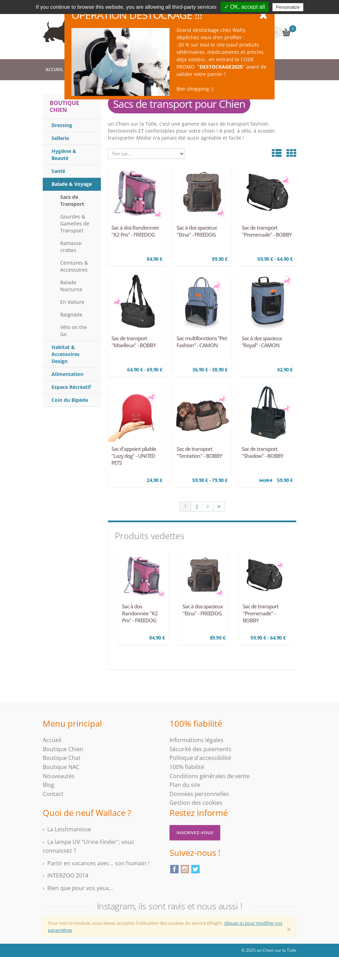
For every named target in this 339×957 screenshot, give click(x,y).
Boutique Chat (62, 758)
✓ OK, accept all (244, 7)
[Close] (289, 929)
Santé (58, 171)
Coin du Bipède (69, 400)
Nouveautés (59, 776)
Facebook (174, 869)
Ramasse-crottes (71, 246)
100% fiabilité (187, 767)
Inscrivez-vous (195, 832)
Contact (53, 794)
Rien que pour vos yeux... (80, 888)
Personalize (288, 7)
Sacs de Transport (72, 200)
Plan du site (185, 785)
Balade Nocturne (71, 286)
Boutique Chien (64, 106)
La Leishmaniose (69, 829)
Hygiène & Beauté (63, 154)
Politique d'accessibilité (200, 758)
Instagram (185, 869)
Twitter (195, 869)
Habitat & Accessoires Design (65, 354)
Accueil (54, 69)
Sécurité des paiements (200, 749)
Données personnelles (199, 794)
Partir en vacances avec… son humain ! (98, 863)
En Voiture (72, 302)
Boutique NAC (61, 767)
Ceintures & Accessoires (74, 266)
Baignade (71, 314)
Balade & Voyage (71, 184)
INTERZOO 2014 (67, 875)
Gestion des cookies (196, 802)
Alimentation (67, 374)
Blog (48, 785)
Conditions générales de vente (210, 776)
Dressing (61, 125)
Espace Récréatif (71, 387)
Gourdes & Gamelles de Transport (74, 223)
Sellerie (60, 138)
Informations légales (196, 740)
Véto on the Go (73, 330)
